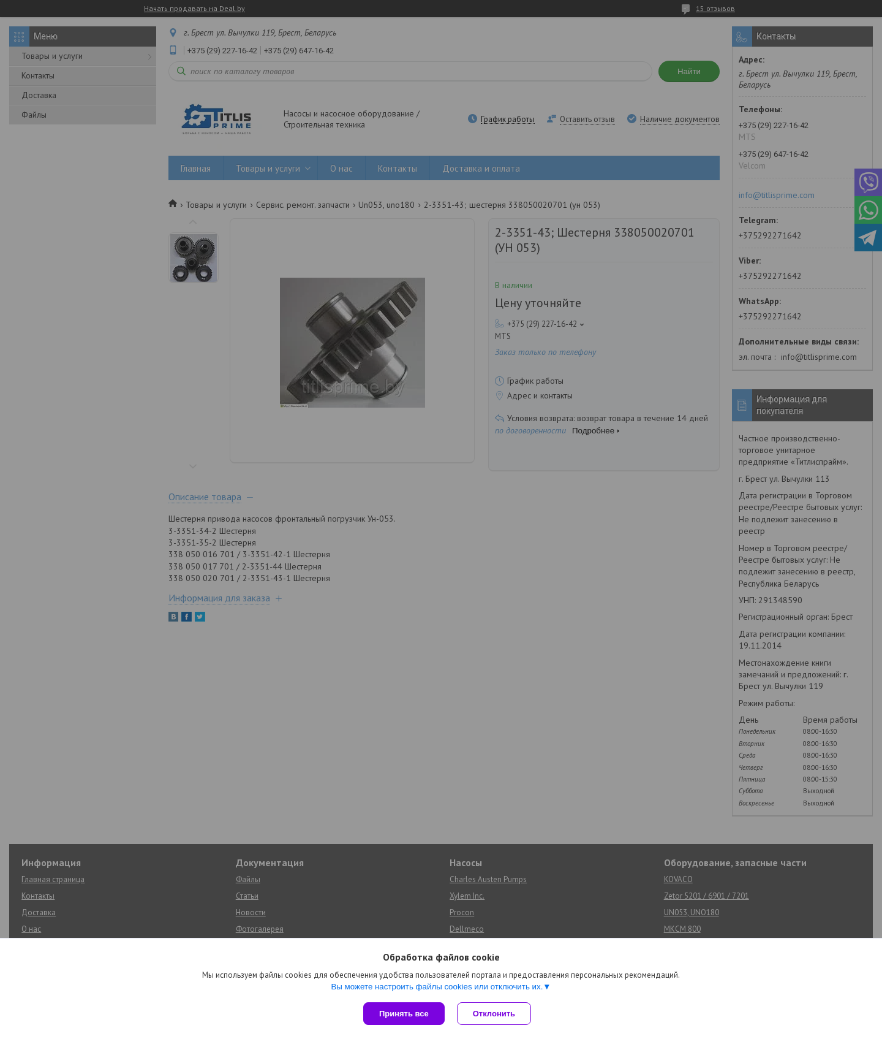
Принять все (404, 1013)
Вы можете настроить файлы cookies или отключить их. (437, 986)
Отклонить (494, 1013)
